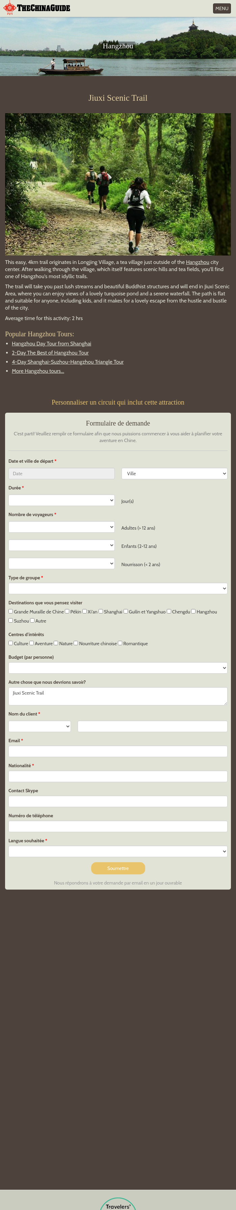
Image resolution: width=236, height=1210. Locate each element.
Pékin (73, 612)
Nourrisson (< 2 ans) (141, 564)
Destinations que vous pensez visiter (45, 603)
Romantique (133, 643)
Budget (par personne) (31, 657)
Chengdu (178, 612)
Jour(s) (128, 501)
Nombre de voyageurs (30, 514)
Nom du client (22, 714)
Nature (63, 643)
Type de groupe (24, 578)
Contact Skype (23, 791)
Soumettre (118, 868)
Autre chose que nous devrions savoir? (47, 682)
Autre (38, 621)
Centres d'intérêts (26, 634)
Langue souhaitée (26, 841)
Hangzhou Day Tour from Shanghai (51, 343)
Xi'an (90, 612)
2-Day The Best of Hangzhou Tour (50, 352)
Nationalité (19, 766)
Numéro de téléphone (30, 816)
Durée (14, 488)
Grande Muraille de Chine (36, 612)
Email (14, 740)
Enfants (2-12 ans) (139, 546)
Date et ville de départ (31, 461)
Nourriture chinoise (95, 643)
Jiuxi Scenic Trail (118, 696)
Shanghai (111, 612)
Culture (18, 643)
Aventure (41, 643)
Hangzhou (197, 262)
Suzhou (18, 621)
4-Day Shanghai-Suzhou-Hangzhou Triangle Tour (68, 362)
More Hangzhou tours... (38, 371)
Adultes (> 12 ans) (138, 528)
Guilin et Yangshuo (145, 612)
